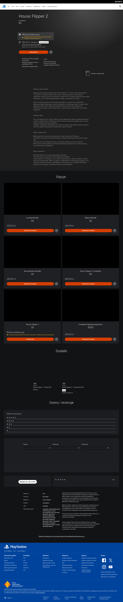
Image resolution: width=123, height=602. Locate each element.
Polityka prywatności (57, 598)
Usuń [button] (113, 479)
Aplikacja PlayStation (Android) (109, 574)
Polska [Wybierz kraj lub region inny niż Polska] (8, 598)
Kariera (6, 560)
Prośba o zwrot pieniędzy (68, 570)
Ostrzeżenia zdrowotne (68, 517)
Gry (8, 6)
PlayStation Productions (10, 565)
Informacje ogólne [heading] (10, 555)
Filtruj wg (55, 444)
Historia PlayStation (9, 570)
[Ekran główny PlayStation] (4, 6)
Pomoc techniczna (52, 6)
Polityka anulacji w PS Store (89, 560)
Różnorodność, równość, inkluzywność (49, 566)
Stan (63, 563)
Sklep (43, 6)
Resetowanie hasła (67, 567)
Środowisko (46, 558)
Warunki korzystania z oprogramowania (105, 598)
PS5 (13, 6)
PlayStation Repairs (67, 565)
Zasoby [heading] (84, 555)
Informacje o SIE (8, 558)
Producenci (84, 567)
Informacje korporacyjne (10, 567)
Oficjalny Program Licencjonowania (86, 571)
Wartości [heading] (46, 555)
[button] (27, 482)
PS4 (17, 6)
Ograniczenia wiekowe (88, 563)
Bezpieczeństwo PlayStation (69, 560)
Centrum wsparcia (67, 558)
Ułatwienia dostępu (48, 560)
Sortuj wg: (85, 444)
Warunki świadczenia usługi (89, 558)
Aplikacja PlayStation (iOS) (108, 572)
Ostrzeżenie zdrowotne (88, 565)
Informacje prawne (46, 598)
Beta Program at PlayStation (108, 577)
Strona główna (8, 551)
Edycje (25, 444)
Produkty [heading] (26, 555)
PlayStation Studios (9, 563)
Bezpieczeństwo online (49, 563)
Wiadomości (37, 6)
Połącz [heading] (103, 555)
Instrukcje (64, 572)
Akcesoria (29, 6)
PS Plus (22, 6)
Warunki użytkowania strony (71, 598)
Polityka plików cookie (92, 598)
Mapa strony (81, 598)
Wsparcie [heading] (65, 555)
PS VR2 (25, 563)
